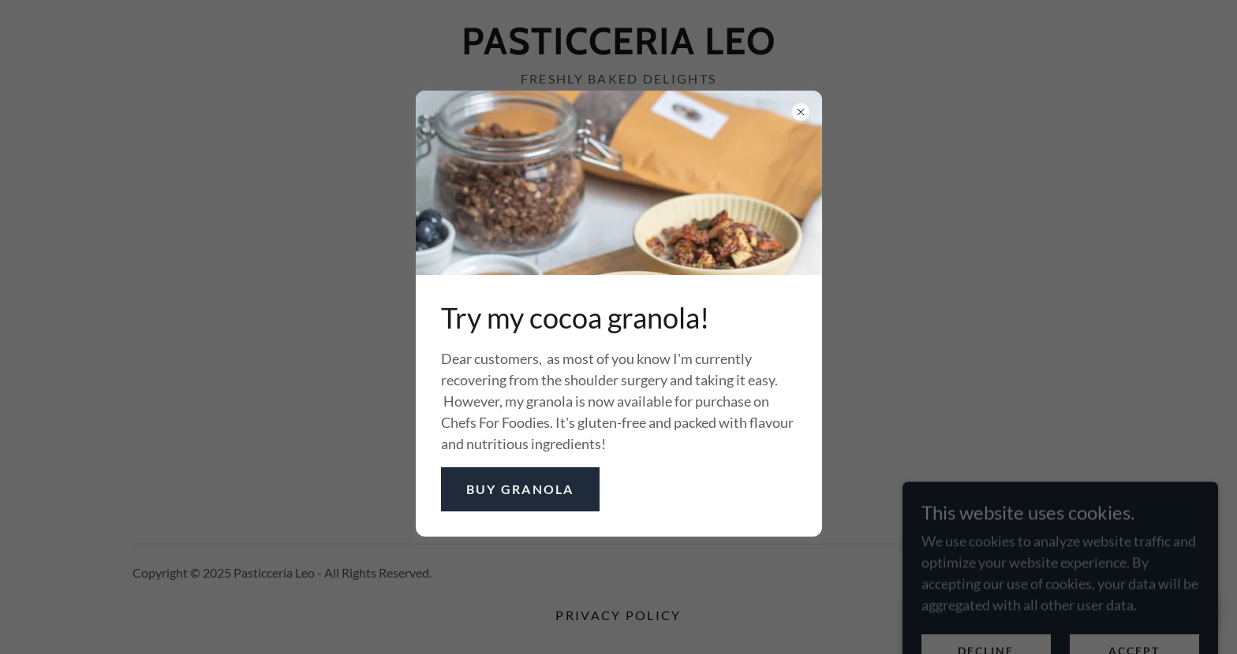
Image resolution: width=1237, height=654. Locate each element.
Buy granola (520, 488)
